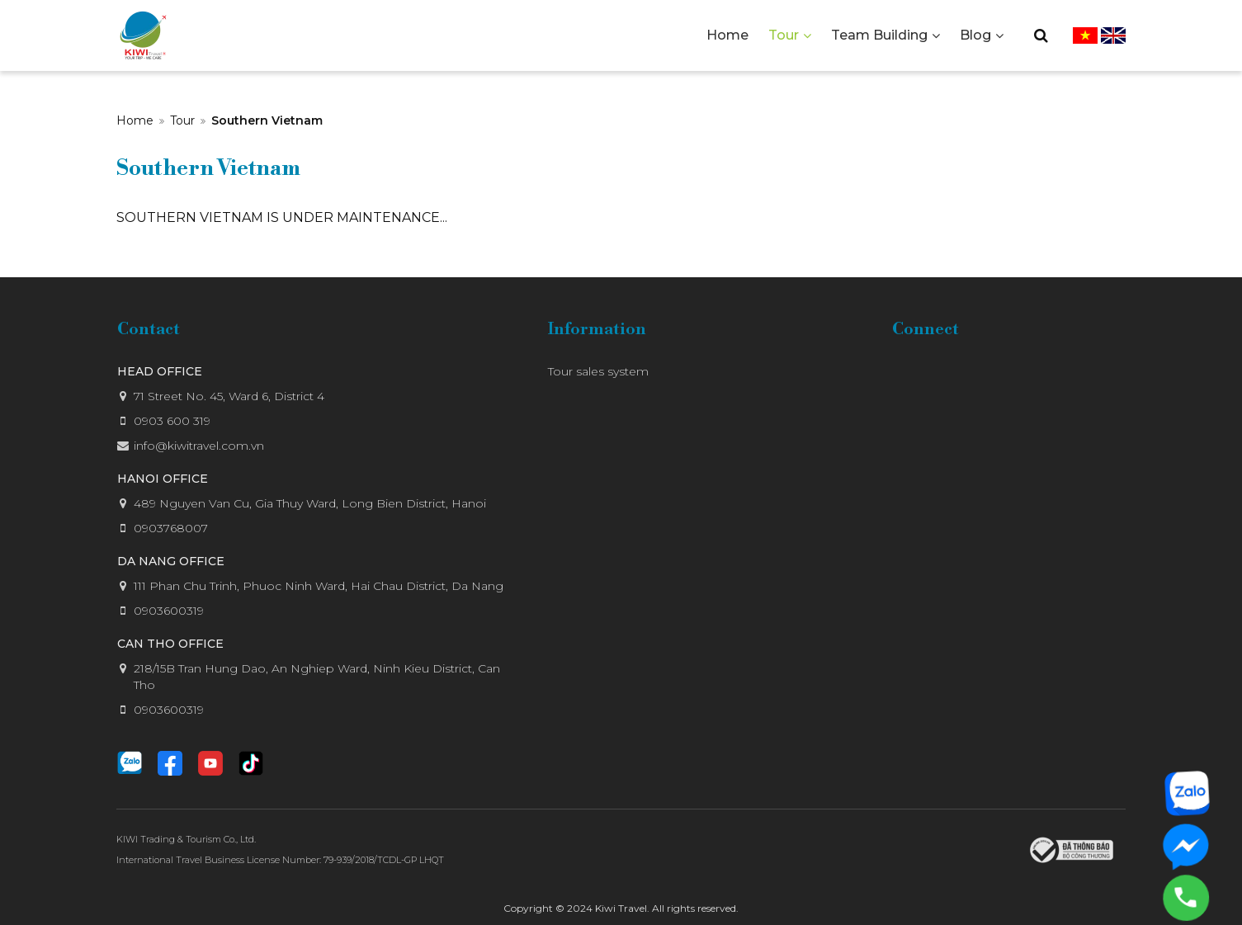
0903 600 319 (172, 420)
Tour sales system (598, 371)
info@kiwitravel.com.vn (199, 445)
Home (134, 120)
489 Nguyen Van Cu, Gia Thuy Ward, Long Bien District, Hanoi (310, 503)
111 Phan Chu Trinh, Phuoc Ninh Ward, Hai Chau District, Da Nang (318, 585)
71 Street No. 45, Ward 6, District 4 (229, 396)
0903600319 (169, 610)
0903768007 (171, 528)
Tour (182, 120)
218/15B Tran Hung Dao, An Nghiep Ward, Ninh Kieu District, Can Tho (317, 676)
